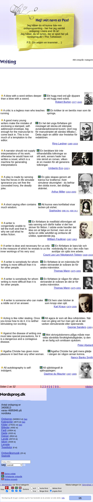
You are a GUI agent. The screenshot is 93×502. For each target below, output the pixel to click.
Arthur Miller (58, 191)
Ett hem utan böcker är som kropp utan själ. (59, 302)
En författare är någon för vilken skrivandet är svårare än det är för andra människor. (59, 282)
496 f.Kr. (66, 211)
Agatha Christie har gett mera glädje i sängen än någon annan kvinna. (70, 352)
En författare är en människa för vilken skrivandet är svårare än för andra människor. (59, 265)
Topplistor (6, 447)
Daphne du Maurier (55, 374)
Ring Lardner (59, 143)
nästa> (89, 386)
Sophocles (55, 210)
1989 (74, 374)
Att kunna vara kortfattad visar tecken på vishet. (56, 206)
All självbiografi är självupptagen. (51, 369)
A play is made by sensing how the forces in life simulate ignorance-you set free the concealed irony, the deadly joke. (17, 183)
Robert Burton (63, 102)
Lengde (5, 444)
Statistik (5, 456)
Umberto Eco (55, 168)
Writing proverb (10, 479)
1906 (89, 327)
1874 (69, 307)
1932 (66, 168)
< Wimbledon (6, 485)
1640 (79, 102)
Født (3, 430)
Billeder (5, 427)
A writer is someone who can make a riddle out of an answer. (22, 302)
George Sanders (76, 327)
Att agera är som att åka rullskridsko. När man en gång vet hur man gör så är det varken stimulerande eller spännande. (66, 321)
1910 (90, 255)
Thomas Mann (62, 271)
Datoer (5, 436)
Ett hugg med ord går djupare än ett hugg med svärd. (62, 97)
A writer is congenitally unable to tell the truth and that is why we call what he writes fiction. (14, 229)
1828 (85, 255)
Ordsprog (6, 419)
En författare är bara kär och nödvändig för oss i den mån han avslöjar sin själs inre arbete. (70, 248)
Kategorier (7, 421)
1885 (70, 144)
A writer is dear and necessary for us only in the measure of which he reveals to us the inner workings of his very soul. (25, 248)
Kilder (4, 424)
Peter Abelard (85, 345)
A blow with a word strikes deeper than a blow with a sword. (21, 97)
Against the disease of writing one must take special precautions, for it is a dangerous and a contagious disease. (20, 337)
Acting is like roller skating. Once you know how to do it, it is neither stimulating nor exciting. (20, 321)
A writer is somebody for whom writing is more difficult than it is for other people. (19, 265)
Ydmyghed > (87, 485)
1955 (78, 271)
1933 (75, 144)
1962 (74, 239)
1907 (69, 374)
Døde (4, 433)
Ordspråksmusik (10, 453)
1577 (74, 102)
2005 (73, 192)
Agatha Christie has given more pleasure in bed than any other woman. (22, 352)
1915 (69, 192)
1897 (69, 239)
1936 (74, 307)
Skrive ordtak (10, 474)
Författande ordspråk (13, 477)
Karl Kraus (60, 306)
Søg (25, 419)
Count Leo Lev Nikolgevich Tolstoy (62, 254)
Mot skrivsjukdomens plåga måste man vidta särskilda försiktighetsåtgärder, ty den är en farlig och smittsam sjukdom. (66, 337)
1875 (73, 271)
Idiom (4, 441)
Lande (4, 438)
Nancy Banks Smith (82, 357)
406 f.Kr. (73, 211)
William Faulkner (56, 239)
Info (63, 498)
